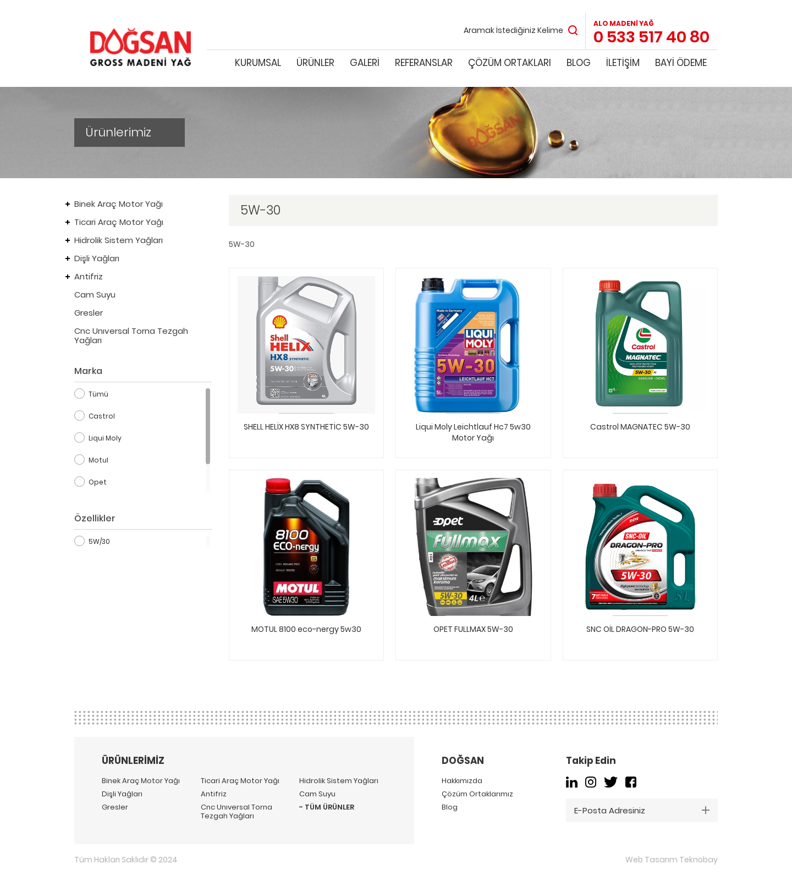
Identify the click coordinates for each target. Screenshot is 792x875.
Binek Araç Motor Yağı (118, 204)
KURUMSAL (258, 62)
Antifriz (88, 276)
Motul (98, 460)
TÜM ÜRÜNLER (329, 807)
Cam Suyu (95, 294)
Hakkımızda (462, 781)
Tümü (98, 394)
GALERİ (365, 62)
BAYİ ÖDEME (681, 62)
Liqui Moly (105, 438)
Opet (98, 482)
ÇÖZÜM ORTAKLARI (509, 62)
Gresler (88, 312)
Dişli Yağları (96, 258)
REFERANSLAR (424, 62)
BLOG (578, 62)
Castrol (102, 416)
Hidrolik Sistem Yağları (118, 240)
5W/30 (99, 541)
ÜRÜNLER (315, 62)
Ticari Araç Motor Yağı (118, 222)
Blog (450, 807)
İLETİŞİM (623, 62)
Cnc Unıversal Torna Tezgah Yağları (131, 335)
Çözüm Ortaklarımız (477, 794)
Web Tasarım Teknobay (671, 859)
